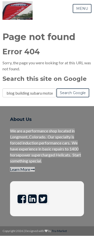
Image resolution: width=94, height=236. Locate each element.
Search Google (73, 93)
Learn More (22, 169)
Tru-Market (59, 231)
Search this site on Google (45, 78)
